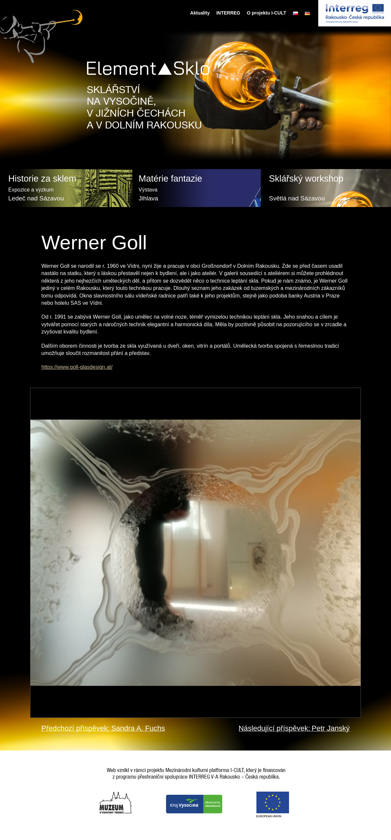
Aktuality (200, 13)
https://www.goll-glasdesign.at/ (76, 367)
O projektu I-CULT (266, 13)
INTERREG (228, 13)
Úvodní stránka (181, 13)
